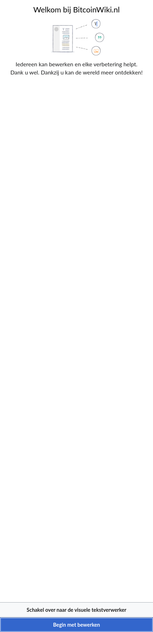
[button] (76, 610)
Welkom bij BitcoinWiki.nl (76, 9)
